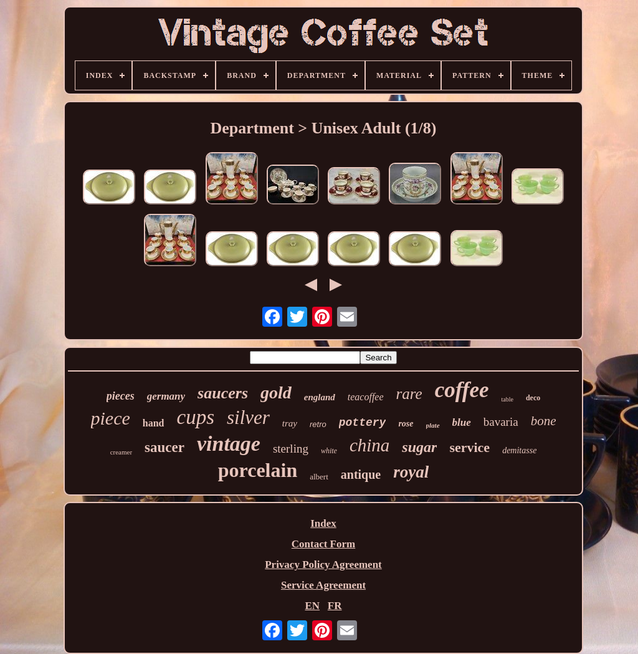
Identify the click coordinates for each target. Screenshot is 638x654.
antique (361, 474)
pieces (121, 396)
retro (318, 424)
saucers (223, 393)
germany (166, 396)
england (319, 397)
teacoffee (366, 397)
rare (409, 393)
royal (411, 472)
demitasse (519, 450)
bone (543, 420)
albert (319, 476)
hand (153, 423)
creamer (121, 452)
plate (433, 425)
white (329, 450)
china (369, 445)
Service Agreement (323, 585)
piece (110, 418)
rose (405, 423)
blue (461, 422)
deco (533, 397)
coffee (462, 390)
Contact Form (323, 544)
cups (195, 417)
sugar (419, 447)
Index (323, 523)
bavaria (500, 421)
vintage (228, 443)
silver (248, 417)
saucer (164, 447)
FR (335, 606)
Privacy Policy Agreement (323, 564)
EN (312, 606)
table (507, 399)
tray (289, 423)
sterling (290, 448)
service (469, 447)
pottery (362, 422)
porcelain (257, 470)
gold (276, 392)
